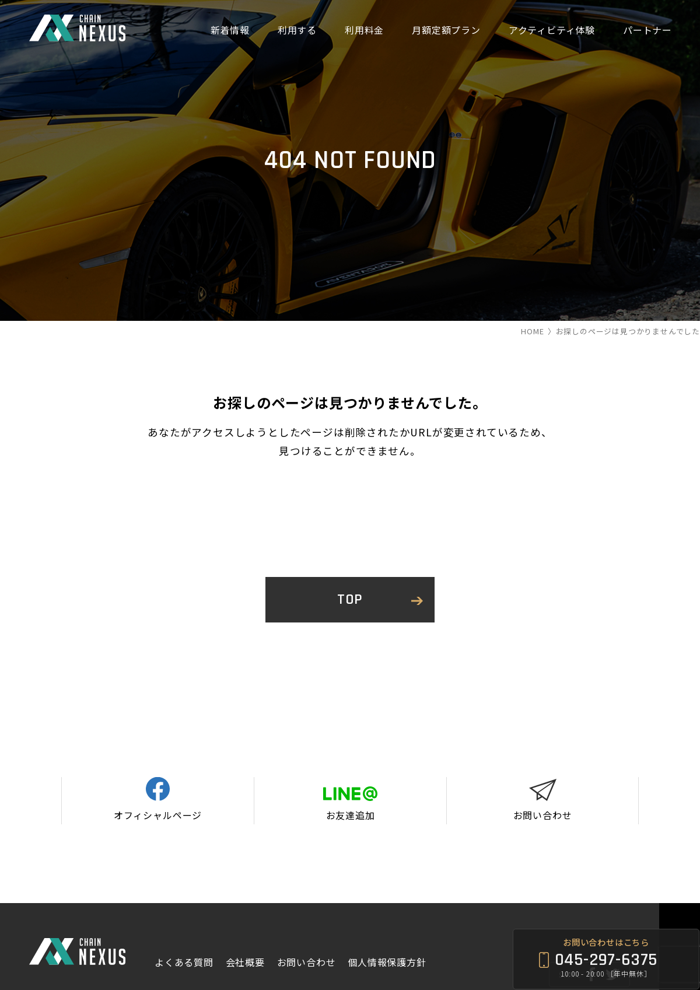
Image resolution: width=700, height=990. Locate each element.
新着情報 (230, 30)
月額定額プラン (446, 30)
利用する (297, 30)
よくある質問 (184, 912)
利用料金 (364, 30)
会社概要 (245, 912)
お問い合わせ (306, 912)
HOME (532, 331)
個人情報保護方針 (387, 912)
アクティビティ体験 (552, 30)
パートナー (647, 30)
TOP (350, 599)
